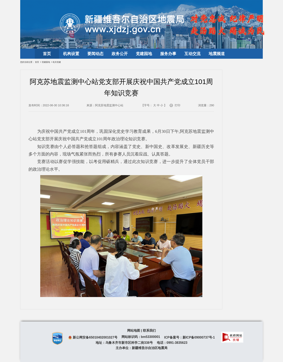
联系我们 (149, 330)
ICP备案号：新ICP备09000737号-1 (189, 337)
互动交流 (192, 53)
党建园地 (144, 53)
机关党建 (57, 62)
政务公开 (120, 53)
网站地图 (133, 330)
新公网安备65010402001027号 (95, 337)
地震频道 (217, 53)
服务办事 (168, 53)
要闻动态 (95, 53)
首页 (47, 53)
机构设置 (71, 53)
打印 (177, 105)
